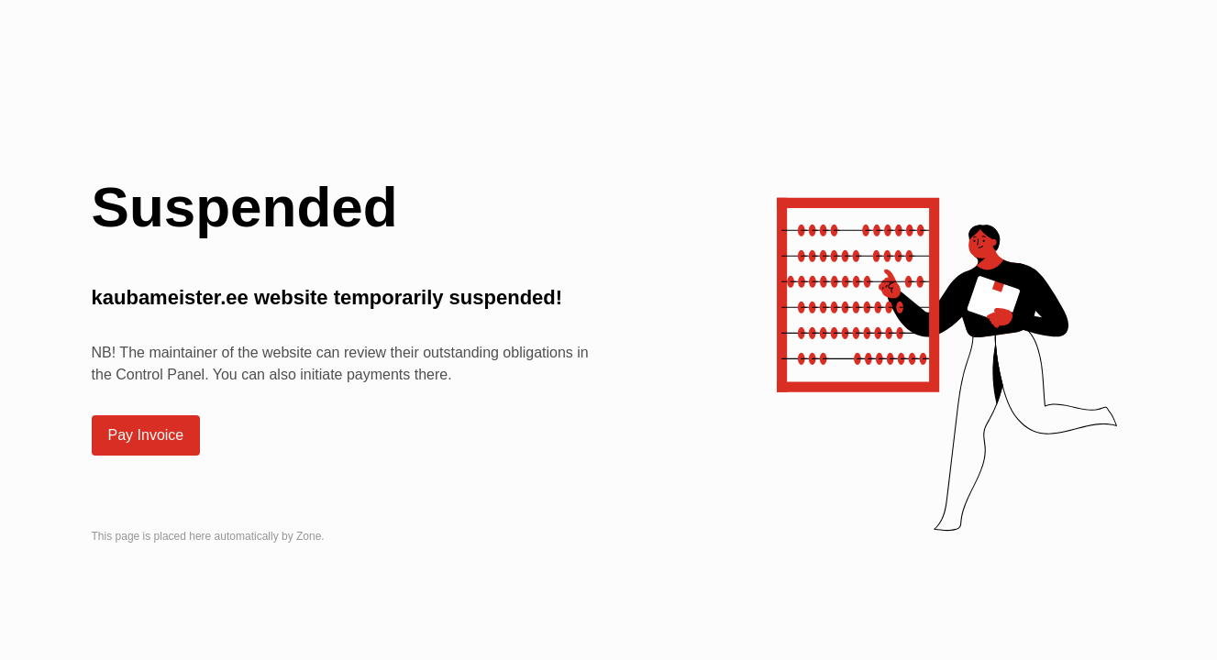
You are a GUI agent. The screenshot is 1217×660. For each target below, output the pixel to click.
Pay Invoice (146, 435)
